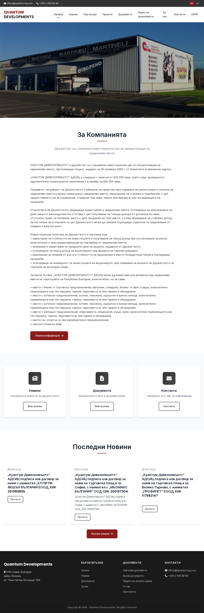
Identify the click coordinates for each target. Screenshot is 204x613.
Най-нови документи (135, 570)
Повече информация (49, 335)
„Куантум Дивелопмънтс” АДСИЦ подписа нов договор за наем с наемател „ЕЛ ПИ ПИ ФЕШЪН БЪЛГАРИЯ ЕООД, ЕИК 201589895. (33, 483)
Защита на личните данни (137, 581)
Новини (73, 14)
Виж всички (35, 406)
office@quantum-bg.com (18, 3)
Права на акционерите (146, 14)
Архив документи (133, 575)
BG (191, 3)
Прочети (15, 499)
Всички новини (102, 533)
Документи (125, 14)
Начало (58, 14)
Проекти (107, 14)
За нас (165, 14)
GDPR (194, 14)
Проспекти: (129, 591)
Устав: (126, 586)
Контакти (179, 14)
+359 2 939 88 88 (47, 3)
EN (197, 3)
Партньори (90, 14)
